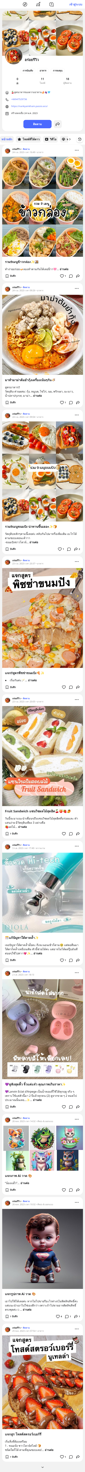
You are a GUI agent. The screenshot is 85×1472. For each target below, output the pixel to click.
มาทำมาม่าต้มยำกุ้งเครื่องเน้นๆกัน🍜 (30, 380)
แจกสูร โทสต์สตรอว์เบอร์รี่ (23, 1434)
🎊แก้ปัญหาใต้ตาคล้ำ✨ (22, 937)
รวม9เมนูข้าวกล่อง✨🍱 (22, 262)
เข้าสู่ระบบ (75, 4)
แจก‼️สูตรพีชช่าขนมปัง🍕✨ (24, 673)
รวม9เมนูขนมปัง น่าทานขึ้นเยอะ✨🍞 (31, 526)
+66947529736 (19, 99)
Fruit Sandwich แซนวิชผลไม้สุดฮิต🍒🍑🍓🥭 (38, 811)
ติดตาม (37, 124)
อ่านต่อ (64, 269)
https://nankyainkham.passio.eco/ (29, 106)
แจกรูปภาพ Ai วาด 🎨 (20, 1294)
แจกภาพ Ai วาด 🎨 (18, 1175)
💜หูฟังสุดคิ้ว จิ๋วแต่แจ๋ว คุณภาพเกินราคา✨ (35, 1084)
